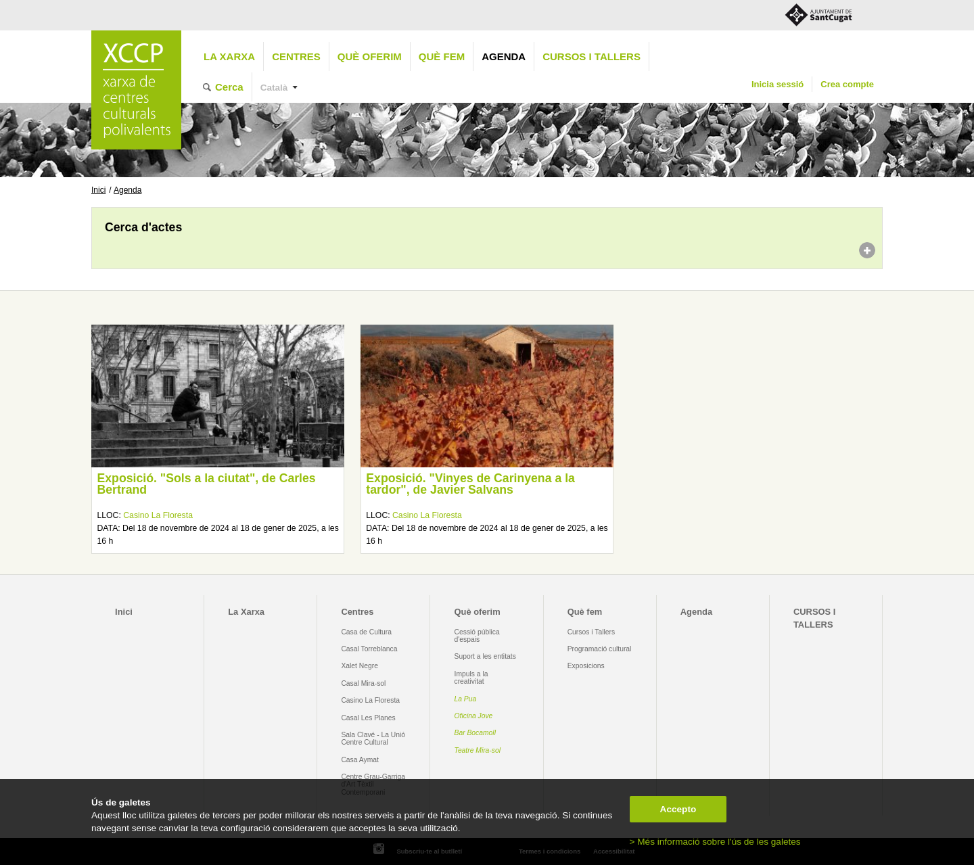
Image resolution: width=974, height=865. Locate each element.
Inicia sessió (777, 84)
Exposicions (586, 666)
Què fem (442, 56)
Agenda (504, 56)
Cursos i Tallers (591, 632)
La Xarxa (229, 56)
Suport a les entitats (485, 656)
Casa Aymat (360, 760)
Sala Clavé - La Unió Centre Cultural (373, 738)
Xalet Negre (359, 666)
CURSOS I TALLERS (591, 56)
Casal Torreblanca (369, 649)
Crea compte (847, 84)
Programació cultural (599, 649)
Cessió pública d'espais (477, 635)
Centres (296, 56)
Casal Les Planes (368, 718)
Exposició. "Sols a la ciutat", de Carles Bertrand (206, 484)
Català (274, 88)
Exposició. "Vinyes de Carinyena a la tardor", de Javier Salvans (470, 484)
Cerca (229, 87)
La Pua (466, 699)
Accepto (678, 809)
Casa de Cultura (366, 632)
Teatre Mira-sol (478, 750)
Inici (98, 190)
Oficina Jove (474, 716)
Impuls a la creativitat (471, 677)
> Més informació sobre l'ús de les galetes (715, 842)
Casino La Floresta (158, 515)
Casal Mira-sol (363, 683)
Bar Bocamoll (475, 733)
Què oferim (370, 56)
